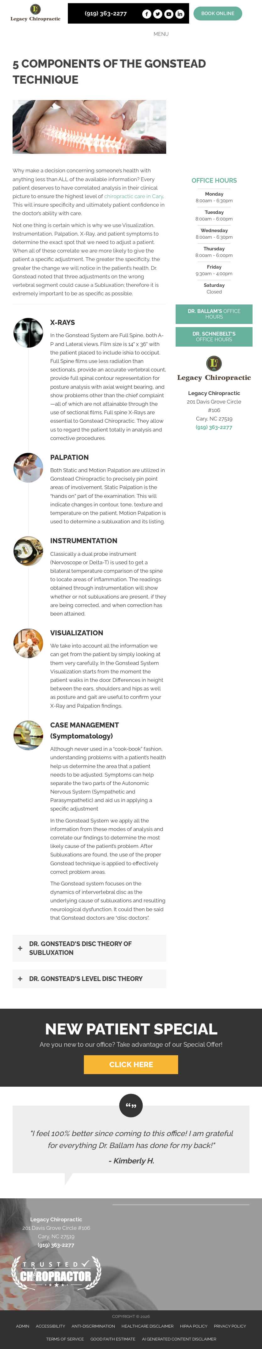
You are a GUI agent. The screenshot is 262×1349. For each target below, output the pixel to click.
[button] (89, 948)
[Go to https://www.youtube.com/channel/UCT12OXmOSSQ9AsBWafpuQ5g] (168, 15)
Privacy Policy (230, 1326)
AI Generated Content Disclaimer (179, 1339)
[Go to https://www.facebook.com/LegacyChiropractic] (146, 15)
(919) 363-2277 (106, 13)
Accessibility (50, 1326)
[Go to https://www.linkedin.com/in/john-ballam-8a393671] (179, 15)
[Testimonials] (131, 1139)
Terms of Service (65, 1339)
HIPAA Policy (193, 1326)
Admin (22, 1326)
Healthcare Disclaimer (147, 1326)
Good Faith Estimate (112, 1339)
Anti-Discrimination (93, 1326)
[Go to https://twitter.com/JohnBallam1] (157, 15)
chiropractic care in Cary (133, 196)
